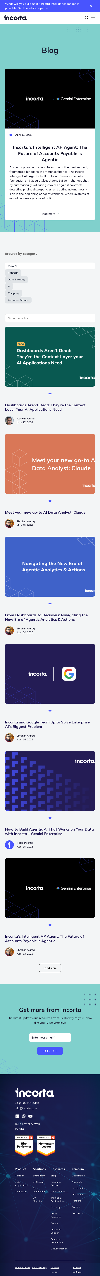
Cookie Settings (77, 1269)
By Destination (39, 1190)
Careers (76, 1207)
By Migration (38, 1199)
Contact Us (78, 1213)
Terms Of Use (22, 1267)
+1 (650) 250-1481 (27, 1103)
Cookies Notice (55, 1269)
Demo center (58, 1191)
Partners (76, 1200)
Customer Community (57, 1241)
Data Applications (22, 1183)
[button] (92, 17)
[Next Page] (50, 968)
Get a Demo (78, 1175)
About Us (77, 1181)
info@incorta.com (26, 1108)
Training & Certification (57, 1199)
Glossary (55, 1207)
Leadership (78, 1188)
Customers (78, 1194)
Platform (19, 1175)
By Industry (39, 1175)
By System (38, 1181)
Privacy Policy (39, 1267)
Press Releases (56, 1215)
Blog (53, 1175)
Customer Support (56, 1231)
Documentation (59, 1248)
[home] (15, 17)
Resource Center (56, 1183)
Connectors (21, 1191)
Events (54, 1223)
